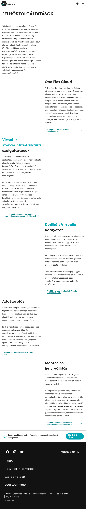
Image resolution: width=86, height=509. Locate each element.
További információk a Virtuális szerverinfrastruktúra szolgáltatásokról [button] (22, 215)
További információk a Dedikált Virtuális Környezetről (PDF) (64, 292)
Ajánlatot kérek (72, 436)
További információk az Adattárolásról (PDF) (22, 353)
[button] (77, 3)
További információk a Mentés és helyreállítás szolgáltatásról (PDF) (64, 423)
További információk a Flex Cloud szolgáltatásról (64, 130)
